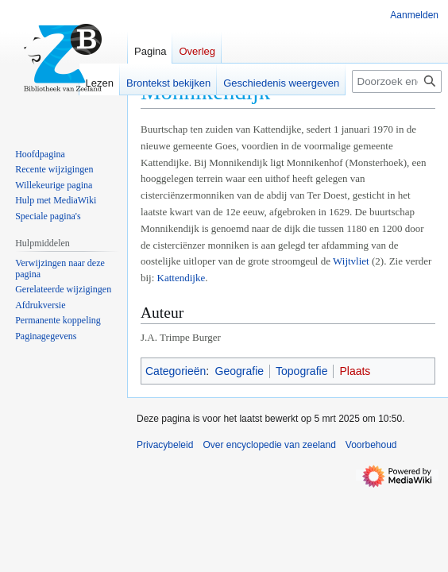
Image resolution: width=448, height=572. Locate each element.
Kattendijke (181, 278)
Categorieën (175, 371)
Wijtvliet (351, 261)
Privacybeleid (165, 444)
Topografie (301, 371)
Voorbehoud (371, 444)
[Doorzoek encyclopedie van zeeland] (397, 81)
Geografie (239, 371)
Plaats (354, 371)
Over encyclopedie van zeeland (269, 444)
